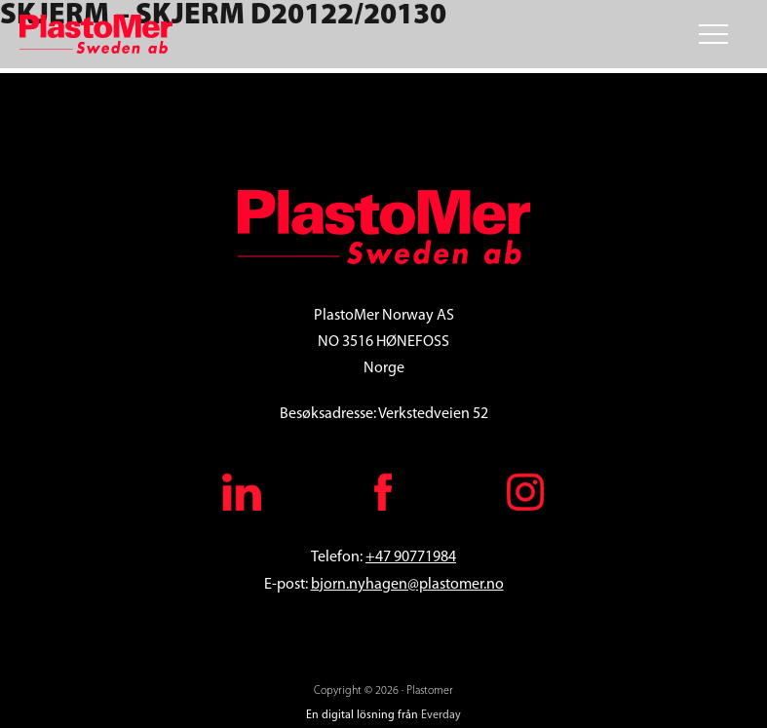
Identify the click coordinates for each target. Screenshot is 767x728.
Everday (441, 715)
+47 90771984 (410, 557)
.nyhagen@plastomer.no (425, 585)
